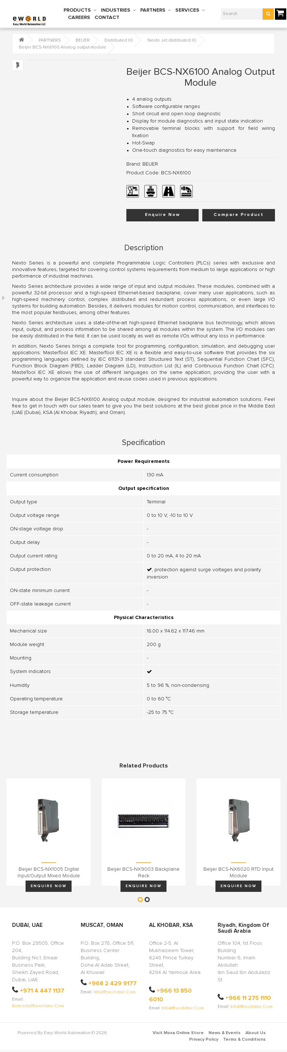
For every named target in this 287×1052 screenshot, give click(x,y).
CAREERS (79, 17)
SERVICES (187, 10)
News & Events (224, 1033)
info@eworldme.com (114, 992)
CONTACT (107, 17)
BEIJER (83, 40)
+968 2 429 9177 (112, 983)
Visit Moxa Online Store (178, 1033)
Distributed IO (118, 40)
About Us (255, 1033)
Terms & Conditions (244, 1039)
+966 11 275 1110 (248, 998)
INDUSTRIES (115, 10)
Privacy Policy (203, 1039)
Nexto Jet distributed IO (172, 40)
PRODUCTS (77, 10)
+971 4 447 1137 (42, 991)
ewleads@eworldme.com (38, 1006)
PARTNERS (152, 10)
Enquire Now (162, 215)
